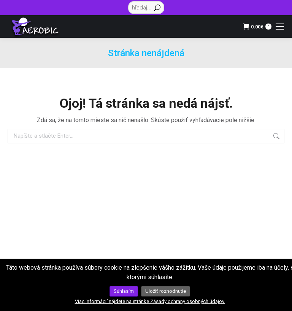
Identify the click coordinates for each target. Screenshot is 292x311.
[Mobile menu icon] (279, 26)
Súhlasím (124, 291)
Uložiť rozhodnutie (165, 291)
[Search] (146, 7)
